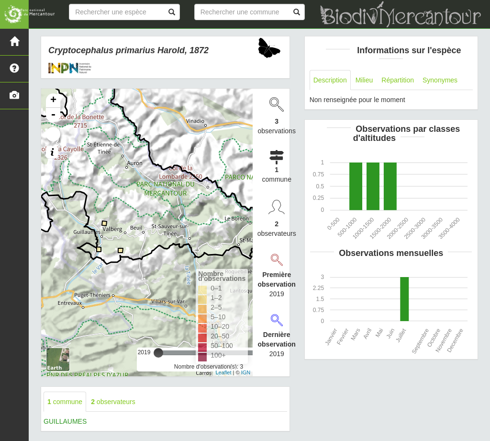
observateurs (113, 402)
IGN (246, 372)
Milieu (364, 80)
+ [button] (53, 100)
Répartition (397, 80)
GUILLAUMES (65, 421)
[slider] (158, 353)
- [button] (53, 115)
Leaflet (223, 372)
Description (330, 80)
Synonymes (440, 80)
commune (64, 402)
